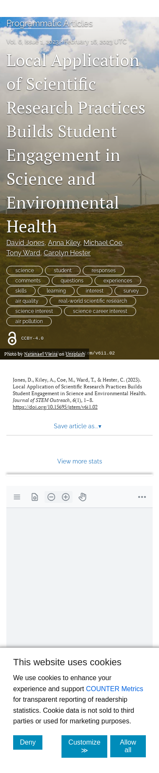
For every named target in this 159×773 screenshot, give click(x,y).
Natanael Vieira (41, 354)
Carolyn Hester (67, 253)
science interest (34, 311)
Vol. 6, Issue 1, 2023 (32, 41)
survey (131, 291)
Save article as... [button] (77, 426)
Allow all (133, 746)
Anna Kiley (64, 243)
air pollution (29, 321)
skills (21, 291)
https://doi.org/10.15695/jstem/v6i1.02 (55, 406)
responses (104, 270)
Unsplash (75, 354)
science (24, 270)
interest (94, 291)
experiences (117, 281)
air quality (27, 301)
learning (56, 291)
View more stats (79, 461)
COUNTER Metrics (114, 688)
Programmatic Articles (49, 23)
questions (72, 281)
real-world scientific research (93, 301)
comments (28, 281)
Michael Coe (103, 243)
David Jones (25, 243)
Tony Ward (23, 253)
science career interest (100, 311)
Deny (31, 742)
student (63, 270)
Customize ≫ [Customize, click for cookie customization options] (87, 746)
